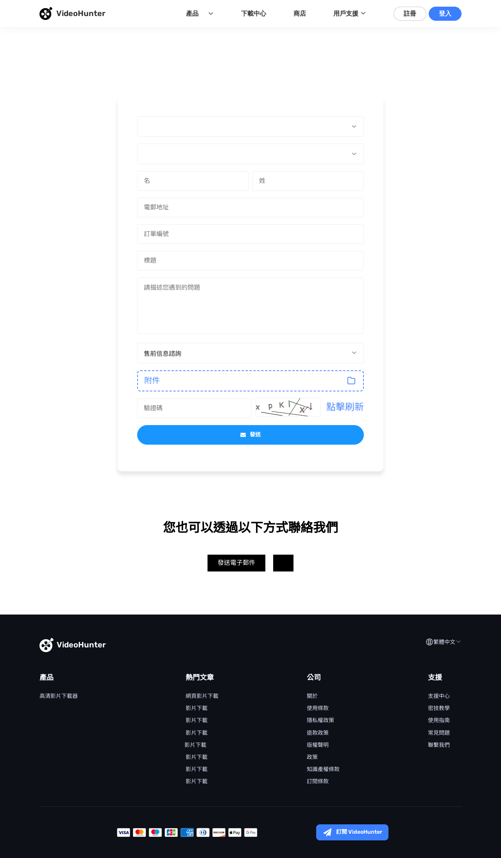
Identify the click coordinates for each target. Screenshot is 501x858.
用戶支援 (345, 13)
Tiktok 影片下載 (197, 769)
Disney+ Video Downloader (58, 733)
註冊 (410, 13)
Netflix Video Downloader (58, 708)
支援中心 (439, 696)
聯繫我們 (439, 745)
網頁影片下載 (202, 696)
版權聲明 (318, 745)
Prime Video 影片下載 (197, 733)
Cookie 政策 (312, 757)
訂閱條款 (318, 782)
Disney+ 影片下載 (197, 720)
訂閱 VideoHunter (352, 832)
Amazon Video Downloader (58, 720)
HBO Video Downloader (58, 757)
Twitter (283, 563)
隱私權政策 (320, 720)
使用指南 (439, 720)
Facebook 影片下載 (197, 782)
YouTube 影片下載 (197, 745)
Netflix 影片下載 (197, 708)
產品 (192, 13)
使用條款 (318, 708)
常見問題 (439, 733)
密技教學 (439, 708)
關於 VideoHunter (312, 696)
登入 (445, 13)
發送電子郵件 (236, 562)
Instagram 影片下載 (197, 757)
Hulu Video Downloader (58, 745)
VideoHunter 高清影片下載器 (58, 696)
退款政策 (318, 733)
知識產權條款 (323, 769)
